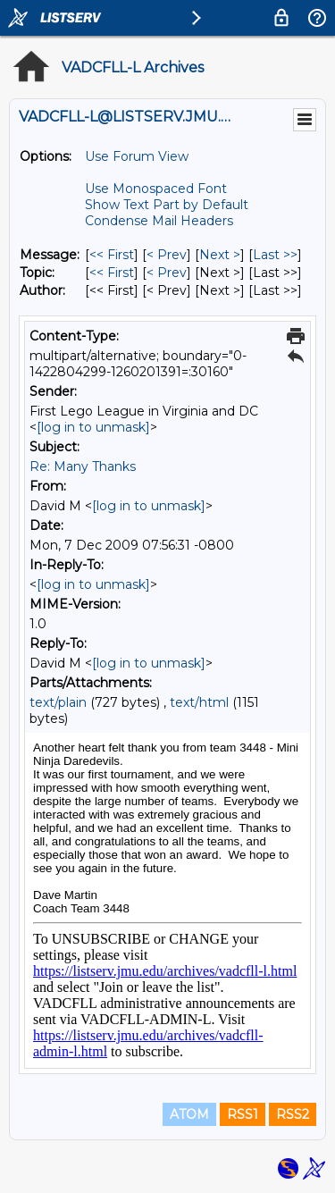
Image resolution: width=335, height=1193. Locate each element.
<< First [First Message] (111, 255)
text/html (199, 702)
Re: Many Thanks (82, 466)
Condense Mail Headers (159, 221)
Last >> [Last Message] (275, 255)
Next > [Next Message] (219, 255)
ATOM (189, 1114)
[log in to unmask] (93, 427)
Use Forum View (136, 156)
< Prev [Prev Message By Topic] (167, 273)
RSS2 (292, 1114)
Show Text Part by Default (166, 205)
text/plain (58, 702)
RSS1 (242, 1114)
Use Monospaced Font (156, 189)
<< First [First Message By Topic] (111, 273)
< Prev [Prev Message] (167, 255)
